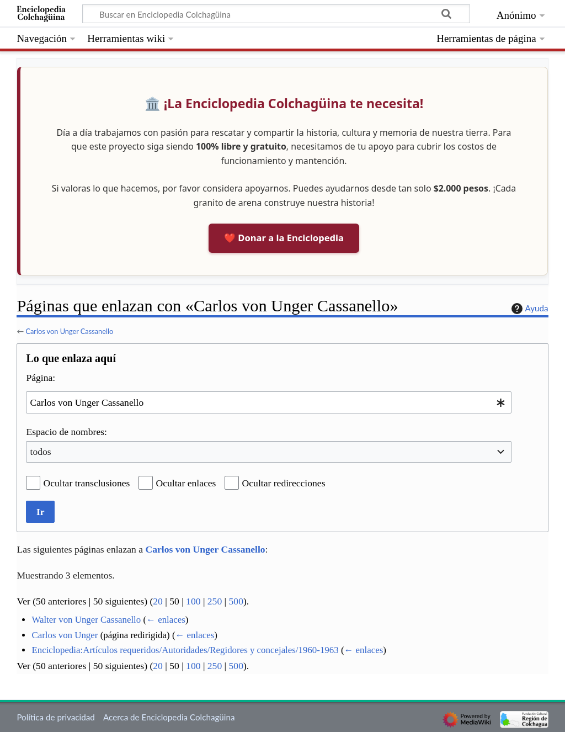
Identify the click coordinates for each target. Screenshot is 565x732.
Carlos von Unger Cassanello (69, 331)
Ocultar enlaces (186, 483)
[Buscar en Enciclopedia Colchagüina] (276, 14)
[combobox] (268, 402)
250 (214, 601)
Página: (40, 377)
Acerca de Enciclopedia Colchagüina (169, 717)
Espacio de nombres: (66, 431)
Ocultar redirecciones (284, 483)
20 (158, 601)
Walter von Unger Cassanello (86, 619)
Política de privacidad (55, 717)
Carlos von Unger (64, 635)
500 (236, 601)
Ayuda (528, 308)
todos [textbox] (40, 451)
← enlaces (165, 619)
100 (193, 601)
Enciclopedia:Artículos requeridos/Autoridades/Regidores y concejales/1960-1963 (184, 650)
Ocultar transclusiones (87, 483)
